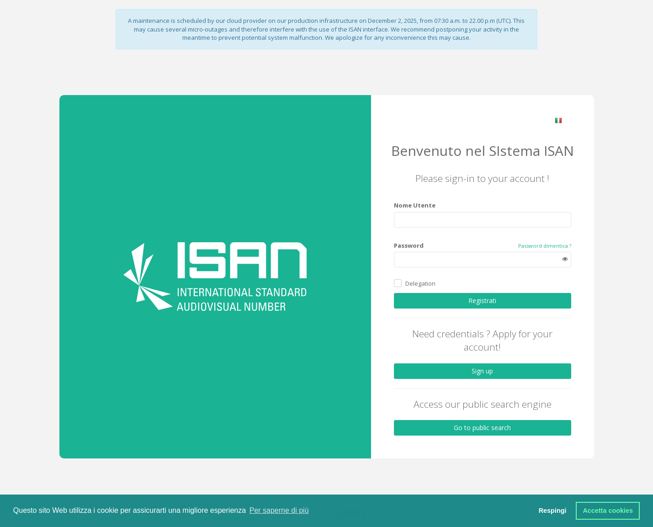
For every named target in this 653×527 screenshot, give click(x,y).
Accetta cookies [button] (608, 510)
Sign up (482, 370)
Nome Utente (414, 205)
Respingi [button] (553, 510)
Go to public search (482, 427)
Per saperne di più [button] (279, 510)
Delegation (420, 283)
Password (409, 245)
